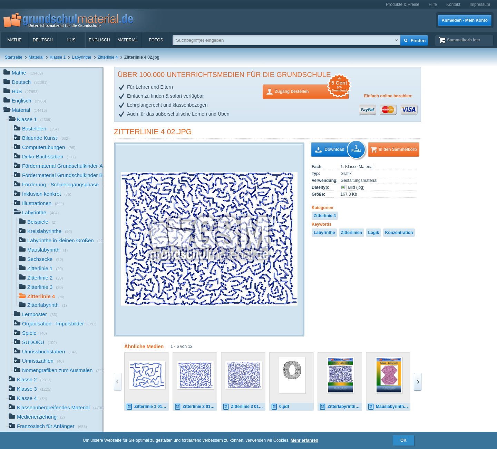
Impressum (480, 4)
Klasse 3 (30, 389)
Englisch (99, 40)
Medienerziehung (37, 417)
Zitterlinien (351, 232)
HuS (71, 40)
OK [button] (403, 440)
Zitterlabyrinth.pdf (340, 406)
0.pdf (280, 406)
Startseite (13, 57)
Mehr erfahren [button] (304, 440)
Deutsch (43, 40)
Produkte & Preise (402, 4)
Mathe (14, 40)
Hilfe (433, 4)
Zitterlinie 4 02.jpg (153, 131)
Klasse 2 (30, 380)
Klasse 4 (28, 398)
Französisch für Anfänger (48, 426)
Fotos (156, 40)
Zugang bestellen (312, 91)
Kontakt (453, 4)
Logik (373, 232)
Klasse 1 (58, 57)
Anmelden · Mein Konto (465, 20)
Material (127, 40)
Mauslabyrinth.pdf (389, 406)
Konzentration (399, 232)
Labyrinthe (81, 57)
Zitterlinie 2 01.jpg (195, 406)
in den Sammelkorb (398, 149)
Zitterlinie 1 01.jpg (147, 406)
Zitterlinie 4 (108, 57)
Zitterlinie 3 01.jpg (244, 406)
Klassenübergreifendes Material (56, 408)
